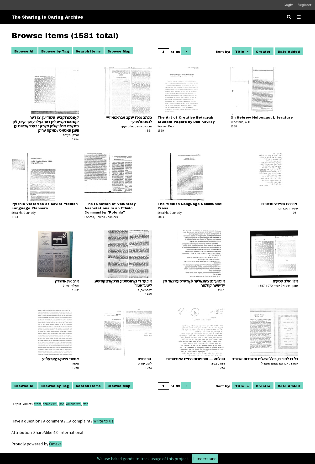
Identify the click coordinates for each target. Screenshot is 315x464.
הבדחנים (145, 359)
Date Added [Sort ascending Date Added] (289, 51)
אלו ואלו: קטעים (285, 282)
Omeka (55, 444)
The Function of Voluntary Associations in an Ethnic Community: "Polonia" (110, 208)
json (61, 404)
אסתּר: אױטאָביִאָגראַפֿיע (60, 359)
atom (37, 404)
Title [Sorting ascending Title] (240, 51)
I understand (205, 458)
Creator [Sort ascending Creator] (263, 51)
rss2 (85, 404)
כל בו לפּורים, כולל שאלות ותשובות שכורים (264, 359)
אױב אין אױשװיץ (66, 282)
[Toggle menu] (299, 17)
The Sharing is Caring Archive (47, 17)
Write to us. (103, 421)
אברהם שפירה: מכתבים (279, 204)
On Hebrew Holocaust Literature (262, 117)
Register (305, 5)
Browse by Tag (55, 51)
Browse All (24, 51)
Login (289, 5)
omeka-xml (73, 404)
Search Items (88, 51)
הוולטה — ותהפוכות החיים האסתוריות (195, 359)
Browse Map (118, 51)
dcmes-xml (50, 404)
